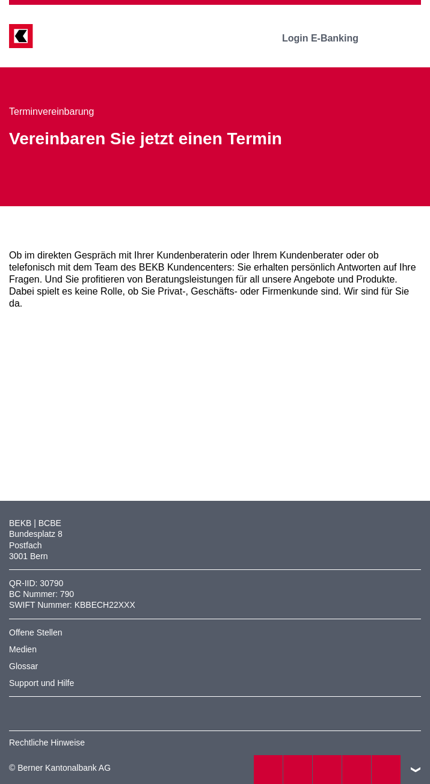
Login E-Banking (328, 38)
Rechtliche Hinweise (47, 742)
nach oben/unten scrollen (415, 769)
